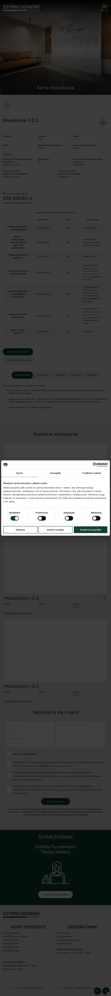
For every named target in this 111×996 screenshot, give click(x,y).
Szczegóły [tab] (55, 473)
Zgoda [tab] (19, 473)
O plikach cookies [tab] (91, 473)
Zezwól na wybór (55, 530)
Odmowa (20, 530)
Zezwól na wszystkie (90, 530)
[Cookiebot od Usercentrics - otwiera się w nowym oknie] (95, 464)
